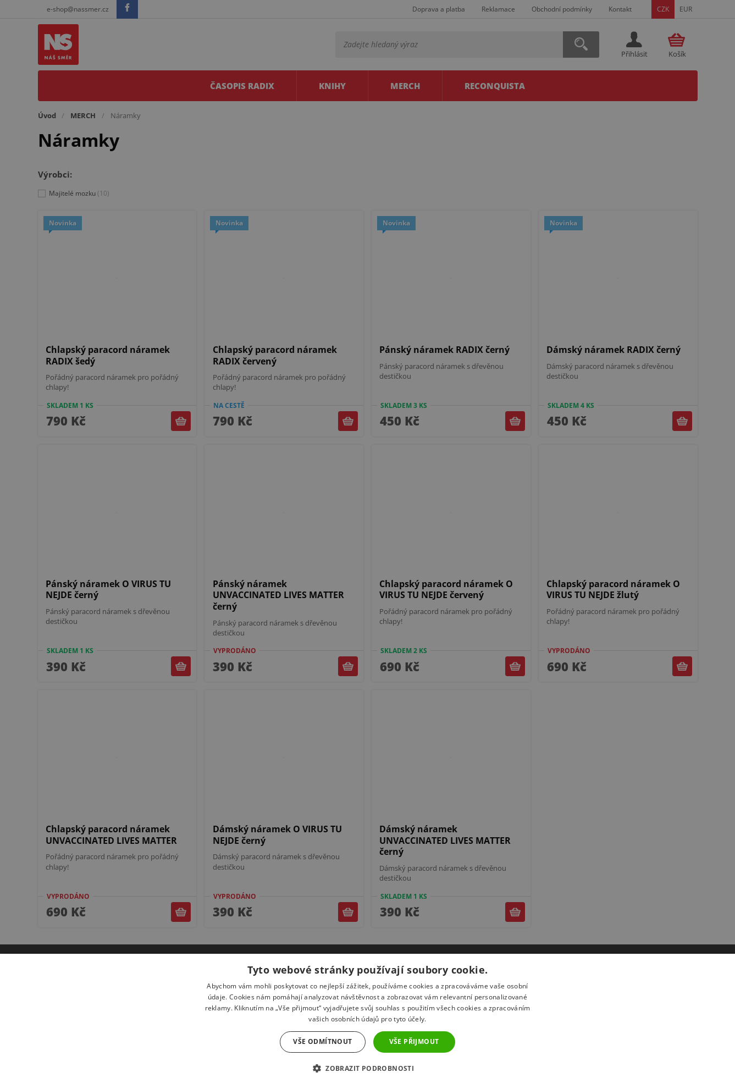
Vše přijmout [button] (414, 1041)
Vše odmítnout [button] (322, 1041)
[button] (367, 1068)
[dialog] (367, 544)
